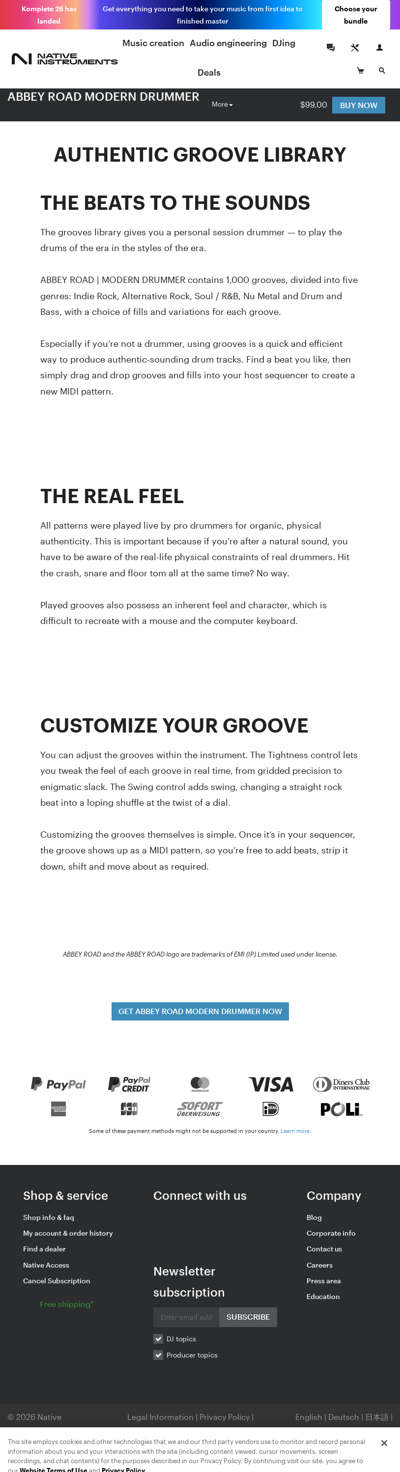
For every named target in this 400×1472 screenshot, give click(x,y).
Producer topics (192, 1355)
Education (323, 1296)
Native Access (46, 1265)
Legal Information (161, 1416)
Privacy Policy (226, 1416)
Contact (241, 1430)
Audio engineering (228, 42)
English (308, 1416)
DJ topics (181, 1338)
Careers (320, 1265)
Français (304, 1430)
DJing (283, 42)
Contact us (324, 1249)
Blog (314, 1217)
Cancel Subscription (56, 1280)
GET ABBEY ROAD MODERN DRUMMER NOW (200, 1011)
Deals (209, 72)
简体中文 (377, 1430)
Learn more (295, 1131)
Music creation (153, 42)
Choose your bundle (356, 14)
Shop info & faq (48, 1217)
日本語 (377, 1416)
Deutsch (343, 1416)
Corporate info (331, 1233)
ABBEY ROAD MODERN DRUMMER (103, 96)
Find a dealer (44, 1249)
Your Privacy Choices (172, 1430)
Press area (324, 1280)
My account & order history (68, 1233)
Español (340, 1430)
